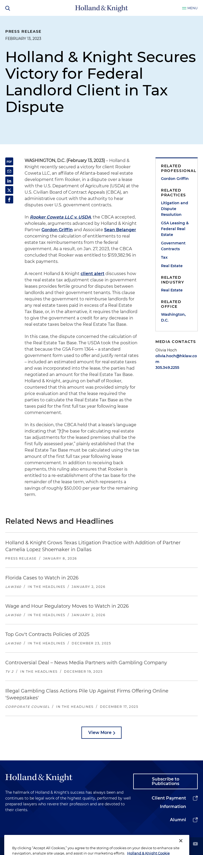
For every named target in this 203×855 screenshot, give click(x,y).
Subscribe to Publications (165, 781)
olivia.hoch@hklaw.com (176, 359)
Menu (192, 8)
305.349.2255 (167, 367)
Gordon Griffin (57, 229)
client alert (92, 273)
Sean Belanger (120, 229)
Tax (164, 257)
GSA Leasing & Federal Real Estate (175, 229)
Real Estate (172, 265)
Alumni (178, 819)
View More (100, 732)
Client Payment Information (169, 802)
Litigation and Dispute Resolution (174, 209)
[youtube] (195, 844)
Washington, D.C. (173, 317)
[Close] (181, 847)
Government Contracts (173, 246)
